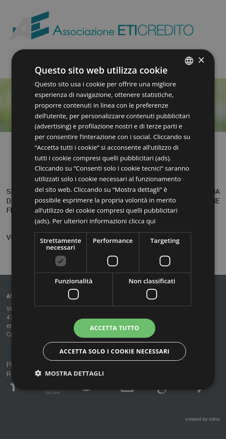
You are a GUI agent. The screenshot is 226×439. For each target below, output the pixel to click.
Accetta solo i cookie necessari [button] (115, 351)
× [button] (200, 60)
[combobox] (189, 61)
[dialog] (113, 219)
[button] (69, 373)
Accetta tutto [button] (114, 328)
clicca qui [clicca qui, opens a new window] (142, 221)
